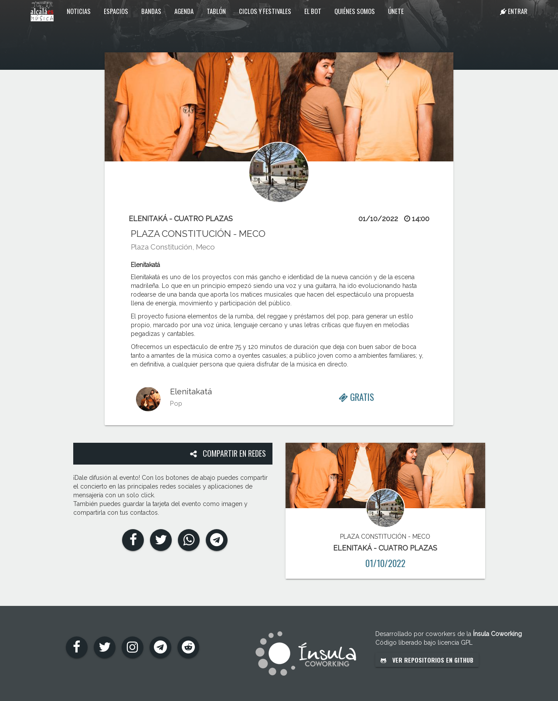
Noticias (79, 11)
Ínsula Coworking (497, 633)
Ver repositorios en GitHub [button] (427, 659)
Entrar (513, 11)
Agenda (184, 11)
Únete (396, 11)
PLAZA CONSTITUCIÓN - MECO (198, 233)
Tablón (216, 11)
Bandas (151, 11)
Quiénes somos (354, 11)
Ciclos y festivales (265, 11)
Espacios (116, 11)
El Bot (312, 11)
